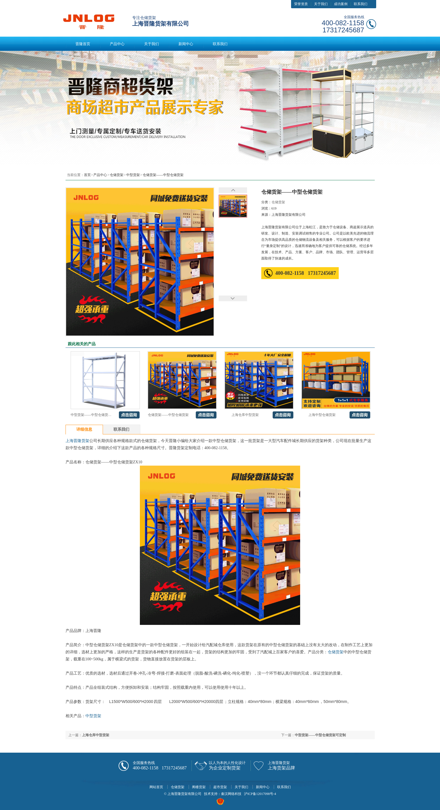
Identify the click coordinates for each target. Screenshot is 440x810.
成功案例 (341, 4)
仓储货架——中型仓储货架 (163, 175)
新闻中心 (185, 44)
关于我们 (321, 4)
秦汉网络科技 (231, 794)
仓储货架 (116, 175)
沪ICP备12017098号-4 (260, 794)
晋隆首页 (82, 44)
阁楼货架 (199, 787)
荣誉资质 (301, 4)
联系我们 (360, 4)
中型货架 (133, 175)
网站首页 (156, 787)
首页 (87, 175)
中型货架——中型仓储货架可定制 (91, 415)
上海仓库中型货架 (245, 415)
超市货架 (220, 787)
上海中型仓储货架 (322, 415)
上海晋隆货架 (77, 441)
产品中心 (117, 44)
